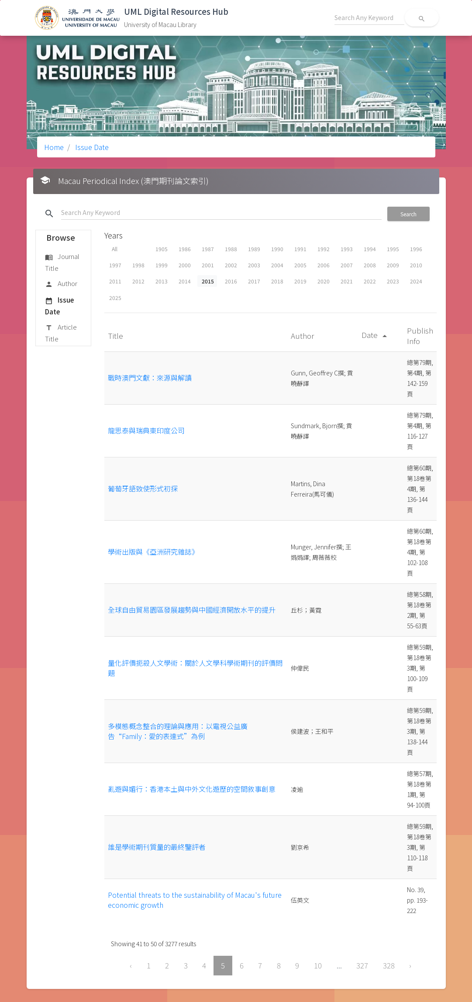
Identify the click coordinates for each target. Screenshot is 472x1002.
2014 (185, 281)
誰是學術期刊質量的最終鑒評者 (157, 847)
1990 (277, 248)
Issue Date (91, 147)
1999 (161, 265)
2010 (416, 265)
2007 (347, 265)
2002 (231, 265)
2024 (416, 281)
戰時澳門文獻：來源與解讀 (150, 377)
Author (61, 284)
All (114, 248)
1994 (370, 248)
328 (389, 965)
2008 (370, 265)
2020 (323, 281)
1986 (185, 248)
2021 (347, 281)
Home (54, 147)
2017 (254, 281)
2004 (277, 265)
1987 (208, 248)
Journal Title (62, 262)
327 (362, 965)
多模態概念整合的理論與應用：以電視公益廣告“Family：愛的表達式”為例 (178, 731)
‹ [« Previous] (131, 965)
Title (116, 335)
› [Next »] (410, 965)
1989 (254, 248)
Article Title (61, 332)
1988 (231, 248)
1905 (161, 248)
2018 (277, 281)
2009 (393, 265)
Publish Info (420, 335)
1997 (115, 265)
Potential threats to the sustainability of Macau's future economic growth (195, 900)
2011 (115, 281)
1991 (300, 248)
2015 (208, 281)
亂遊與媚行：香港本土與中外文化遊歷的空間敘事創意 (192, 789)
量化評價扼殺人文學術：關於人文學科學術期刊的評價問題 (195, 668)
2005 (300, 265)
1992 (323, 248)
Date (376, 334)
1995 (393, 248)
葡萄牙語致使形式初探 (143, 488)
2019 (300, 281)
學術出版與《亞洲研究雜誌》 (153, 551)
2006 (323, 265)
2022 (370, 281)
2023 (393, 281)
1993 (347, 248)
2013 (161, 281)
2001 (208, 265)
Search (408, 214)
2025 (115, 297)
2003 (254, 265)
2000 (185, 265)
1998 (138, 265)
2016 (231, 281)
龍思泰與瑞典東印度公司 (146, 430)
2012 (138, 281)
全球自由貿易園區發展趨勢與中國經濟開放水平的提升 (192, 609)
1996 (416, 248)
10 (318, 965)
